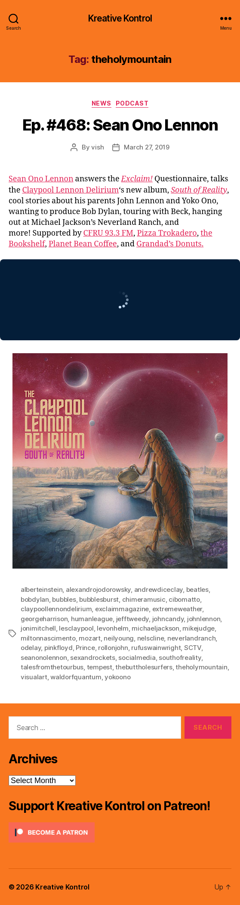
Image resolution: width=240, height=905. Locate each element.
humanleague (92, 619)
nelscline (150, 638)
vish (97, 147)
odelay (31, 648)
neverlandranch (191, 638)
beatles (197, 589)
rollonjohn (113, 648)
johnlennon (203, 619)
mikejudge (198, 628)
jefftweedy (132, 619)
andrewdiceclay (158, 589)
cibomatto (184, 599)
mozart (89, 638)
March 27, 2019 (146, 147)
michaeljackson (155, 628)
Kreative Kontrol (120, 18)
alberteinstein (41, 589)
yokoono (117, 677)
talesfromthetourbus (52, 667)
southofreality (180, 657)
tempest (99, 667)
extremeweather (177, 609)
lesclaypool (76, 628)
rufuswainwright (156, 648)
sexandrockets (92, 657)
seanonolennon (44, 657)
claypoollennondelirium (56, 609)
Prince (85, 648)
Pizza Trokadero (167, 233)
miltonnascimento (48, 638)
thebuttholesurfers (143, 667)
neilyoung (119, 638)
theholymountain (201, 667)
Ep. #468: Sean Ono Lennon (120, 124)
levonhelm (113, 628)
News (101, 103)
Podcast (132, 103)
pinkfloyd (58, 648)
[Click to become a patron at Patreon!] (120, 832)
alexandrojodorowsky (98, 589)
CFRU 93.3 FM (108, 233)
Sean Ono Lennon (41, 179)
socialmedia (136, 657)
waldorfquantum (75, 677)
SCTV (192, 648)
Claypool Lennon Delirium (70, 190)
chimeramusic (144, 599)
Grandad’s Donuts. (169, 244)
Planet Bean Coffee (83, 244)
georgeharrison (44, 619)
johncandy (168, 619)
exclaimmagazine (122, 609)
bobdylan (35, 599)
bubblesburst (99, 599)
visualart (34, 677)
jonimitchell (38, 628)
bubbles (64, 599)
